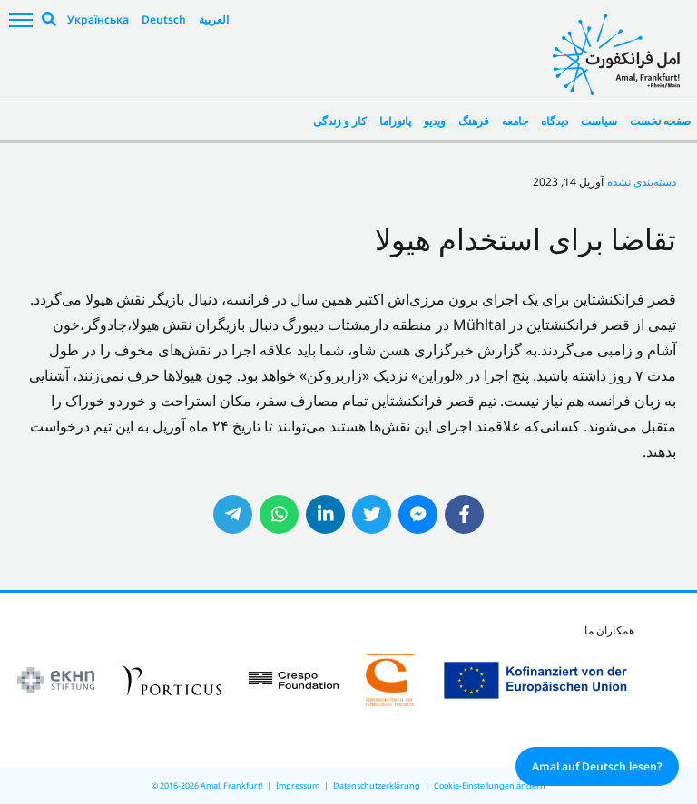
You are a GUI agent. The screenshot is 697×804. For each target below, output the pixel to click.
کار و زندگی (340, 121)
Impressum (297, 785)
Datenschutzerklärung (376, 785)
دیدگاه (554, 121)
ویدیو (435, 121)
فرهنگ (473, 121)
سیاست (599, 121)
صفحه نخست (660, 121)
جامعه (515, 121)
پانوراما (395, 121)
